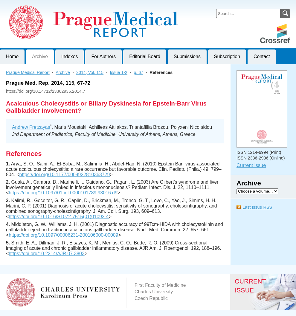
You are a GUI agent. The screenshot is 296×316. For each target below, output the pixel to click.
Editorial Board (144, 56)
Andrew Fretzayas (31, 127)
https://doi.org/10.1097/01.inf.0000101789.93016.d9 (63, 192)
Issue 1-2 (118, 72)
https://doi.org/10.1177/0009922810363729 (64, 174)
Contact (262, 56)
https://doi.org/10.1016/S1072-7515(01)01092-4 (59, 216)
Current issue (251, 165)
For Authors (103, 56)
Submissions (187, 56)
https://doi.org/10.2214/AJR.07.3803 (46, 253)
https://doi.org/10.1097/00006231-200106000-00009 (63, 235)
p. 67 (138, 72)
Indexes (69, 56)
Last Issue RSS (257, 207)
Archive (40, 56)
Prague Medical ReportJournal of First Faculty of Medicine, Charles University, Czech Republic (73, 5)
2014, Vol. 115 (89, 72)
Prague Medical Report (28, 72)
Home (12, 56)
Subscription (227, 56)
